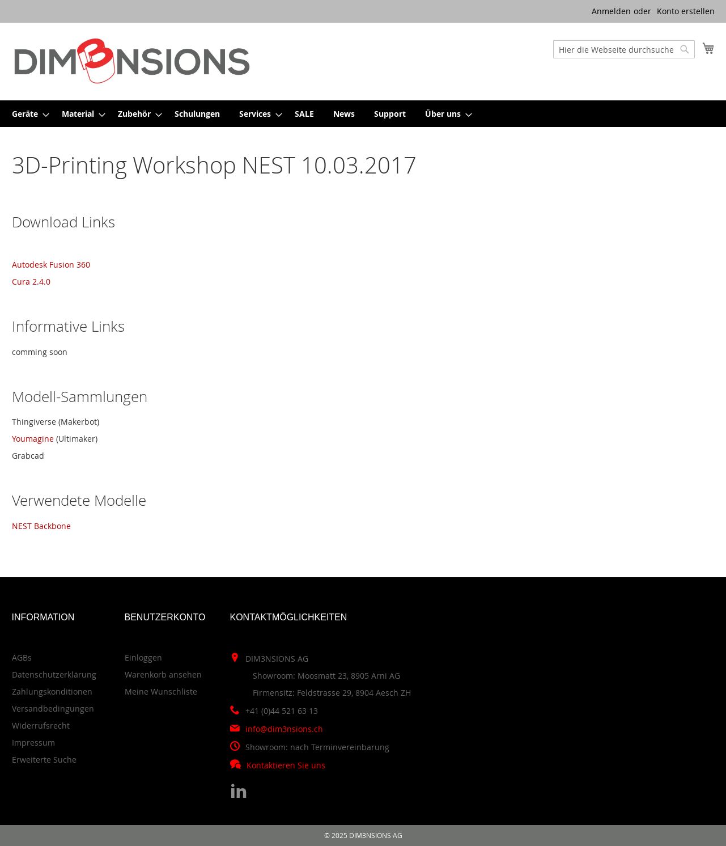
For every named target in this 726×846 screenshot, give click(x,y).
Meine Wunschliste (161, 691)
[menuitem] (27, 113)
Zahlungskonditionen (52, 691)
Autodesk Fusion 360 (51, 264)
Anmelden (611, 11)
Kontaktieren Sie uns (286, 765)
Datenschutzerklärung (54, 674)
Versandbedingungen (53, 708)
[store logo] (132, 61)
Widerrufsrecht (41, 725)
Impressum (33, 742)
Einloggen (143, 657)
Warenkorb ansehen (163, 674)
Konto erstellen (686, 11)
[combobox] (624, 49)
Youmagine (34, 438)
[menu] (363, 113)
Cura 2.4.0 (31, 281)
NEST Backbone (41, 526)
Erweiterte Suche (44, 759)
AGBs (22, 657)
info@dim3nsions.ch (284, 729)
